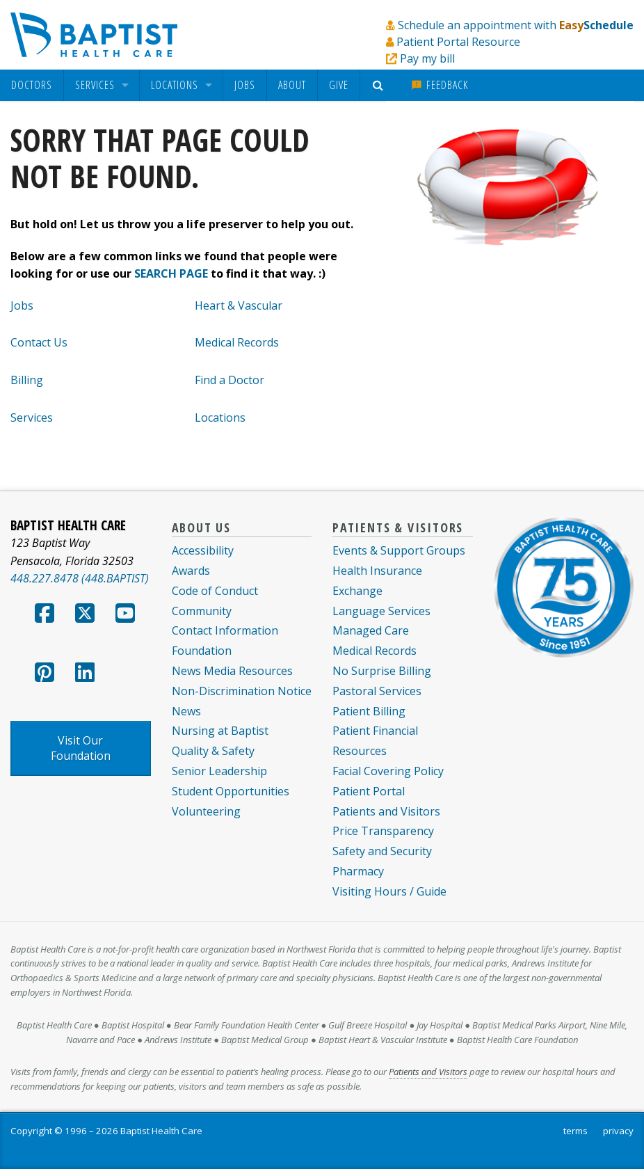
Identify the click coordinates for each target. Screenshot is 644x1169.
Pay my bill (427, 58)
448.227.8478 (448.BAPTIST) (79, 578)
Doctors (31, 85)
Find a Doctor (229, 380)
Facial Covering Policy (388, 771)
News (186, 711)
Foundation (202, 650)
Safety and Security (382, 851)
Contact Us (38, 342)
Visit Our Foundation (81, 748)
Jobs (244, 85)
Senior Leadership (219, 771)
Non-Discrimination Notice (242, 691)
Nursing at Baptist (220, 730)
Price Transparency (383, 830)
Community (202, 611)
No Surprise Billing (381, 670)
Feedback (439, 85)
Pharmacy (358, 871)
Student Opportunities (230, 791)
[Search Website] (380, 85)
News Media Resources (232, 670)
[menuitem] (31, 85)
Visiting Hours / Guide (389, 891)
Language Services (381, 611)
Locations (174, 85)
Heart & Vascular (238, 305)
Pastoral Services (376, 691)
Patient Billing (368, 711)
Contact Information (225, 630)
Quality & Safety (213, 750)
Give (338, 85)
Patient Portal (368, 791)
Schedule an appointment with (516, 25)
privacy (618, 1130)
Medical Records (237, 342)
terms (575, 1130)
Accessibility (203, 550)
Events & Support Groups (398, 550)
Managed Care (370, 630)
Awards (191, 570)
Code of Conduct (215, 590)
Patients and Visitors (386, 811)
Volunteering (206, 811)
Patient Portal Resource (458, 41)
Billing (26, 380)
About (292, 85)
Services (95, 85)
